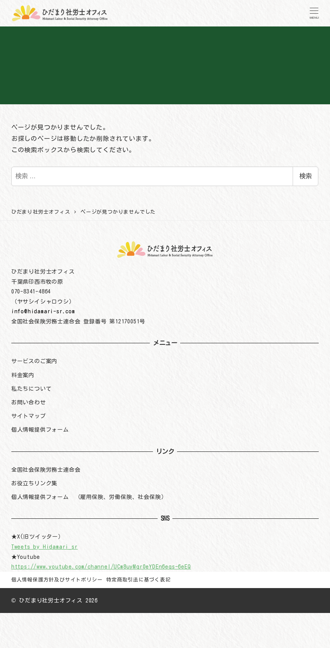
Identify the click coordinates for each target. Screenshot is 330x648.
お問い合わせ (28, 402)
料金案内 (22, 375)
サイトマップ (28, 416)
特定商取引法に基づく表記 (138, 579)
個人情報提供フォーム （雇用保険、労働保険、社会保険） (89, 497)
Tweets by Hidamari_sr (44, 547)
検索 (305, 176)
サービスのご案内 (34, 361)
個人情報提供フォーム (40, 429)
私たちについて (31, 389)
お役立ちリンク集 (34, 483)
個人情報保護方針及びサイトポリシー (57, 579)
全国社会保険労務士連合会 (46, 469)
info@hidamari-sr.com (43, 311)
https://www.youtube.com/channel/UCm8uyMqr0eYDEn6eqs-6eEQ (101, 566)
